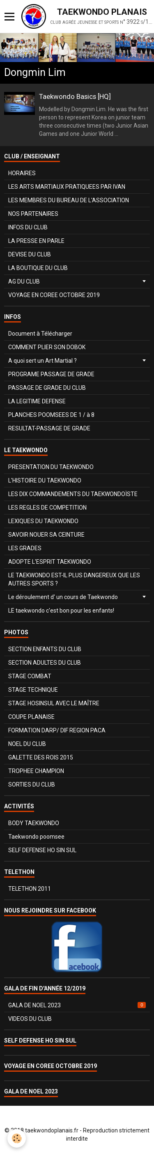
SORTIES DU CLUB (31, 784)
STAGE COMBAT (29, 676)
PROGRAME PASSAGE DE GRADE (51, 374)
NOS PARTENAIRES (33, 213)
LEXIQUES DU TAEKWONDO (43, 521)
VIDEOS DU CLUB (30, 1018)
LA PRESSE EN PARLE (36, 241)
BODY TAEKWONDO (33, 823)
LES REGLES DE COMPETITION (47, 507)
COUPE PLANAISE (31, 717)
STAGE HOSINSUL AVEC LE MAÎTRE (53, 703)
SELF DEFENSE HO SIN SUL (42, 850)
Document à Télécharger (40, 333)
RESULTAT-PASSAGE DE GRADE (49, 428)
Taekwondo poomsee (36, 836)
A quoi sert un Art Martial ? (42, 360)
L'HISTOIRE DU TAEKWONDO (44, 480)
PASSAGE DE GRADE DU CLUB (47, 387)
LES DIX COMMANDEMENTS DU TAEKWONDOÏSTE (73, 494)
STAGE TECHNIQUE (33, 689)
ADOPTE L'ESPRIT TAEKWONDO (49, 561)
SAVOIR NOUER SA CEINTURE (46, 534)
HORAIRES (22, 173)
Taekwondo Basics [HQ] (75, 96)
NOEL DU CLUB (27, 744)
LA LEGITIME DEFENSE (37, 401)
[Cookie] (16, 1138)
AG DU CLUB (24, 281)
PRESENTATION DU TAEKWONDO (51, 467)
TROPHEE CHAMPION (36, 771)
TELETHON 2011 (29, 888)
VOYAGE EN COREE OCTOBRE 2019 (54, 295)
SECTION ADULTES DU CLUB (44, 662)
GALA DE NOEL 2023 (77, 1005)
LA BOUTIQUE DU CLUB (38, 268)
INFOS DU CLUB (28, 227)
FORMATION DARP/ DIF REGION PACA (57, 730)
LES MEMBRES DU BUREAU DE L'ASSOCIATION (68, 200)
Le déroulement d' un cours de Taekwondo (63, 597)
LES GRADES (24, 548)
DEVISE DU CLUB (29, 254)
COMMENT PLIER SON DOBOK (46, 347)
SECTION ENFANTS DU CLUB (44, 649)
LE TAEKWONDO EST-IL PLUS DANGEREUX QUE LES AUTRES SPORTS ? (74, 579)
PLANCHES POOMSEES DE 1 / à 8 (51, 415)
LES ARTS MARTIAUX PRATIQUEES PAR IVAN (66, 186)
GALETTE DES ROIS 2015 (40, 757)
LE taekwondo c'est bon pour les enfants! (61, 610)
